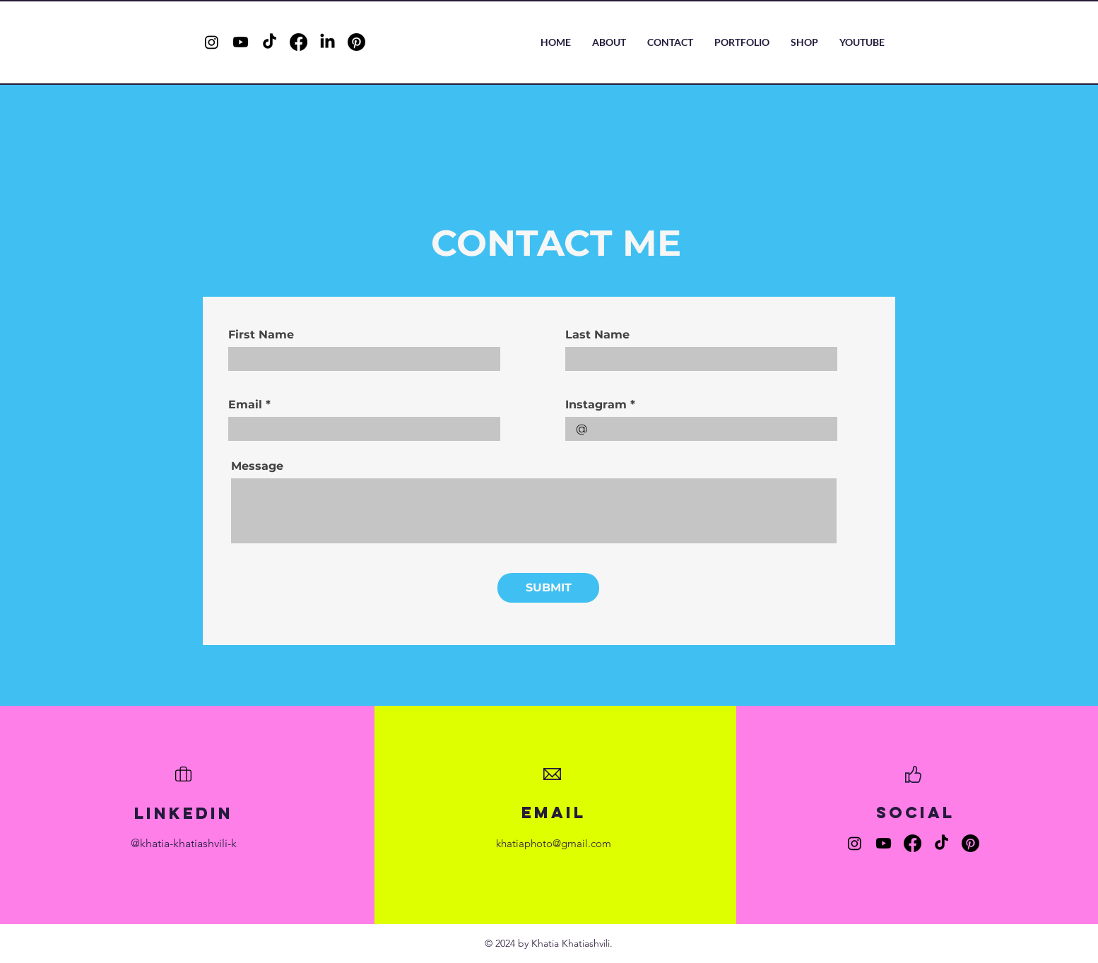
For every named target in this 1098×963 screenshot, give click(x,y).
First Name (261, 335)
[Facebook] (298, 42)
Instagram (596, 404)
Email (245, 404)
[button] (742, 42)
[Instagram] (211, 42)
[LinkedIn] (327, 42)
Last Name (597, 335)
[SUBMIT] (548, 588)
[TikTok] (269, 42)
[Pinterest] (356, 42)
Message (257, 466)
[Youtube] (240, 42)
